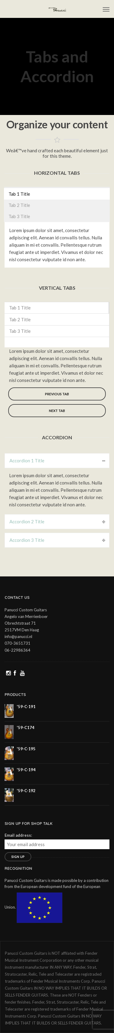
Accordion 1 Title (26, 460)
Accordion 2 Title (26, 521)
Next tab (57, 411)
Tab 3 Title (19, 216)
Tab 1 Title (19, 194)
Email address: (18, 835)
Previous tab (57, 394)
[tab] (57, 194)
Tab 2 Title (19, 205)
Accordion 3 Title (26, 540)
